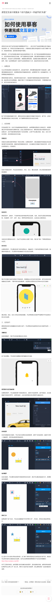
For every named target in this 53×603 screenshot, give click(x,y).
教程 (3, 8)
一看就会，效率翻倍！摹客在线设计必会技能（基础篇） (37, 582)
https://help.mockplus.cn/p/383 (10, 561)
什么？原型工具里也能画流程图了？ (10, 582)
